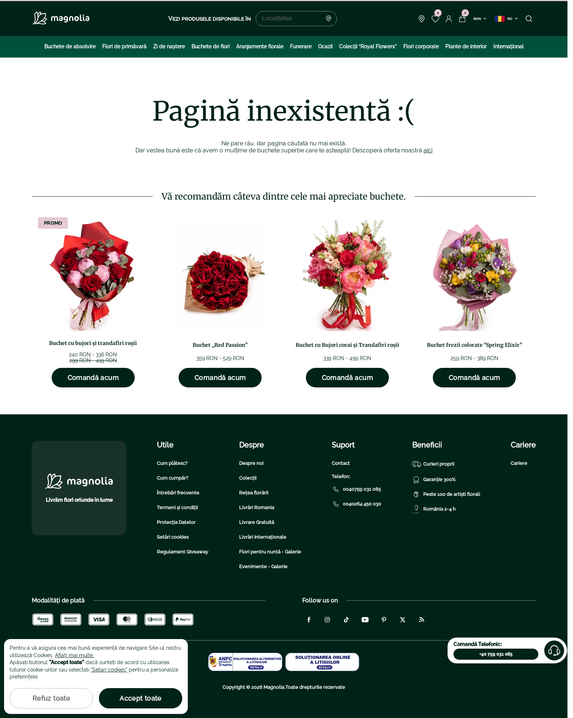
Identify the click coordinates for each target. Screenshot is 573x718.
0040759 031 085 (356, 489)
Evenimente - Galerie (263, 566)
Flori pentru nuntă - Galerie (270, 552)
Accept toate (140, 698)
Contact (341, 463)
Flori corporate (421, 46)
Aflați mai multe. (74, 655)
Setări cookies (173, 537)
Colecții (247, 478)
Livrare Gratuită (256, 522)
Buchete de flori (210, 46)
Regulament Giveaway (182, 552)
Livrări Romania (256, 507)
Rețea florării (253, 493)
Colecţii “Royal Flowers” (368, 46)
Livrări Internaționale (262, 537)
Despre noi (251, 463)
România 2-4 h (434, 509)
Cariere (519, 463)
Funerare (300, 46)
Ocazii (325, 46)
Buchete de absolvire (70, 46)
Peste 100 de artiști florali (446, 494)
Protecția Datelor (176, 522)
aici (428, 150)
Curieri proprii (433, 464)
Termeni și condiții (177, 507)
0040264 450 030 (356, 504)
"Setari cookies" (109, 670)
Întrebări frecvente (178, 493)
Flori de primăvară (124, 46)
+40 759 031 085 (495, 654)
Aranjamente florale (259, 46)
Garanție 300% (434, 479)
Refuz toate (51, 698)
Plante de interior (466, 46)
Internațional (508, 46)
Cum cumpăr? (172, 478)
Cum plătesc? (172, 463)
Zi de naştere (169, 46)
